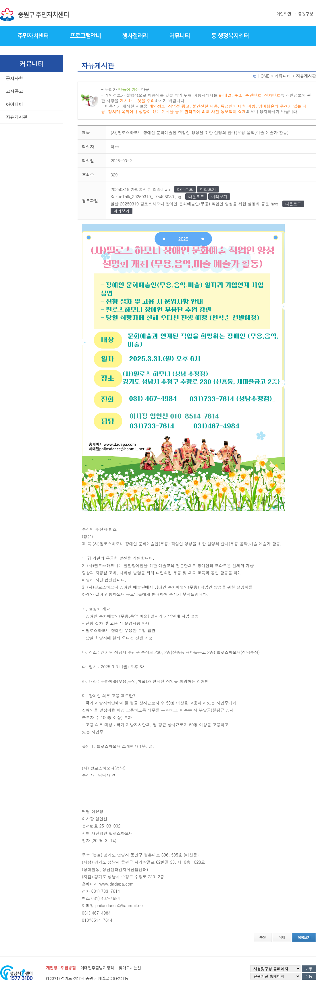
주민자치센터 (33, 36)
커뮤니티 (179, 36)
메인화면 (283, 14)
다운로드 (185, 189)
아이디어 (14, 104)
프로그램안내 (85, 36)
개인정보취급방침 (61, 968)
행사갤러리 (135, 36)
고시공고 (14, 91)
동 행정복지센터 (230, 36)
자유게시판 (16, 117)
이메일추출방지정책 (97, 968)
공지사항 (14, 78)
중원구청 (305, 14)
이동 (308, 969)
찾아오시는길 (130, 968)
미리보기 (208, 189)
